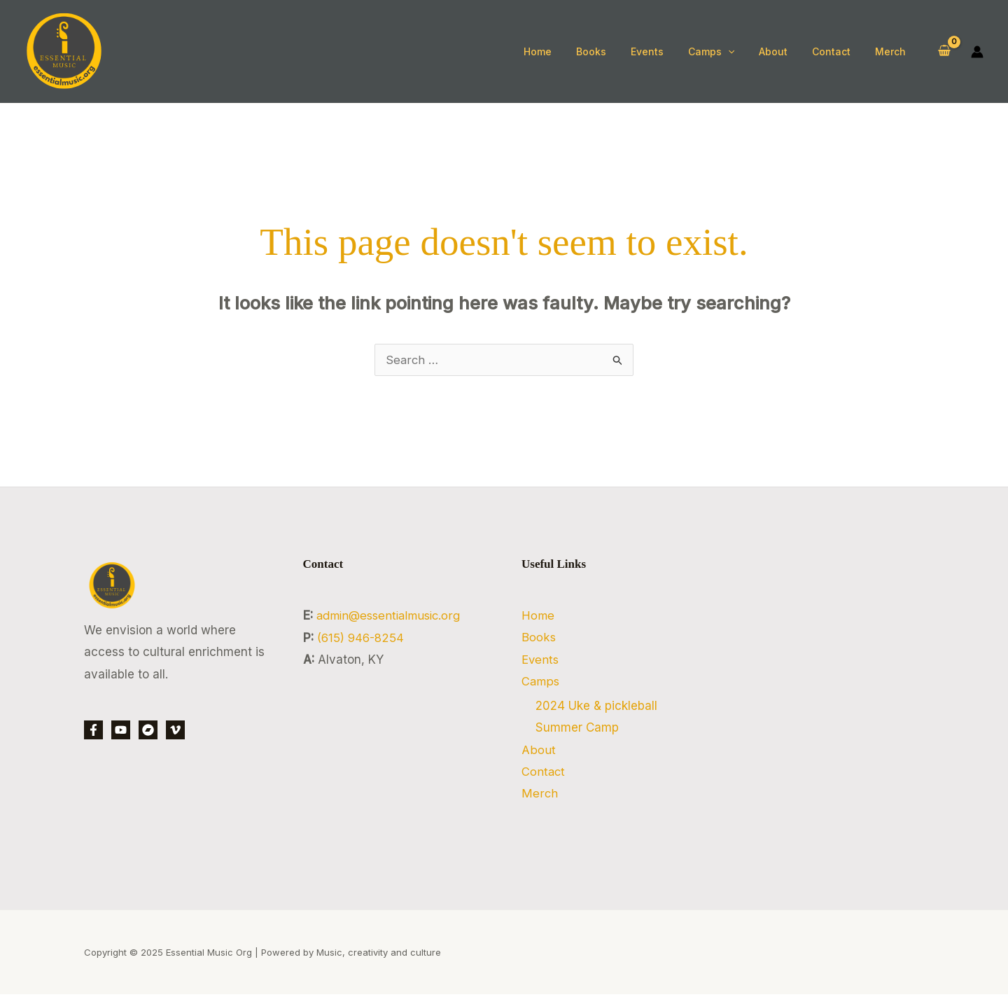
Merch (539, 795)
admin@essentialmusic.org (392, 615)
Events (541, 660)
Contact (544, 774)
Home (538, 615)
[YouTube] (120, 729)
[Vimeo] (175, 729)
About (538, 751)
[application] (744, 51)
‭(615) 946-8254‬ (362, 638)
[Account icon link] (977, 52)
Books (538, 638)
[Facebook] (93, 729)
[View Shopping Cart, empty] (944, 51)
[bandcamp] (148, 729)
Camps (541, 682)
